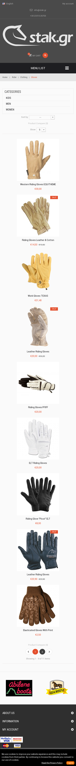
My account (10, 729)
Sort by (24, 117)
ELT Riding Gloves (38, 463)
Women (10, 109)
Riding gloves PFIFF (38, 407)
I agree (70, 763)
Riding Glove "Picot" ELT (38, 518)
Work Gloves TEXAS (38, 295)
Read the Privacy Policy (52, 763)
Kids (8, 97)
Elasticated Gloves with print (38, 630)
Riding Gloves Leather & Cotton (38, 240)
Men (8, 103)
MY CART (34, 55)
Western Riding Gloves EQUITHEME (38, 184)
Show (33, 129)
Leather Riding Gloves (38, 351)
